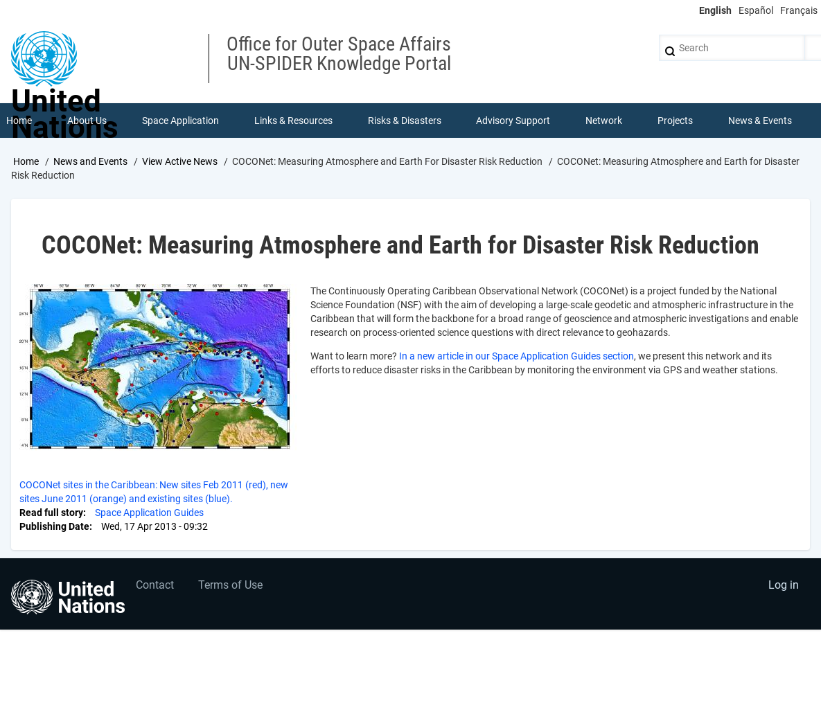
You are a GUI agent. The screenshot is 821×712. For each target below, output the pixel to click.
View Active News (180, 161)
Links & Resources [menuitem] (293, 120)
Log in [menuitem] (783, 584)
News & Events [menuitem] (760, 120)
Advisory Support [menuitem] (513, 120)
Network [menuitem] (603, 120)
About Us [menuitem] (87, 120)
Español (756, 10)
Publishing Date (54, 526)
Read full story (51, 512)
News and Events (90, 161)
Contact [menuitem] (155, 584)
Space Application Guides (149, 512)
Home (26, 161)
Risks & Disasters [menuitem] (404, 120)
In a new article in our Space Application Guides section (516, 356)
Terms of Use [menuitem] (230, 584)
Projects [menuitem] (675, 120)
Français (799, 10)
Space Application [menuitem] (180, 120)
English (715, 10)
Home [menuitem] (19, 120)
